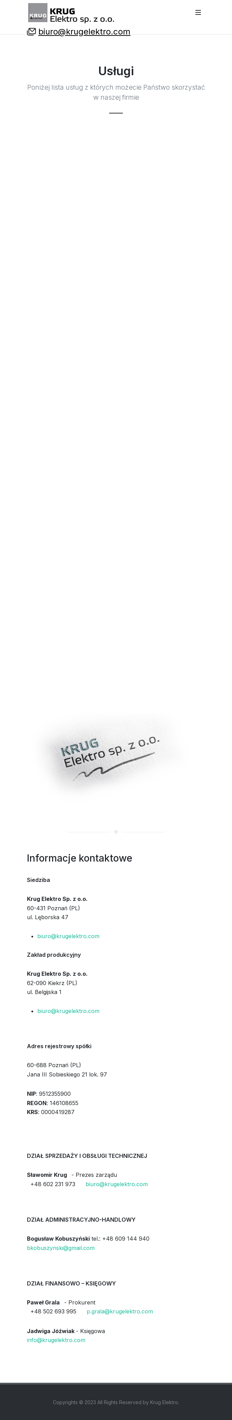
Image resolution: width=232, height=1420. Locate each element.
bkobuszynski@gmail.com (61, 1247)
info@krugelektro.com (56, 1340)
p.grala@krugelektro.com (120, 1311)
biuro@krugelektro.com (84, 32)
